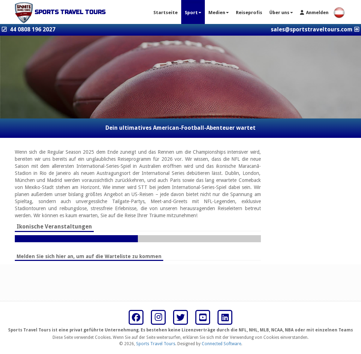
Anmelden (314, 12)
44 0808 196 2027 (32, 29)
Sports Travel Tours (155, 343)
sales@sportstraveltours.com (312, 29)
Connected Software (221, 343)
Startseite (165, 12)
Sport (193, 12)
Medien (218, 12)
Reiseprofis (249, 12)
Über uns (281, 12)
